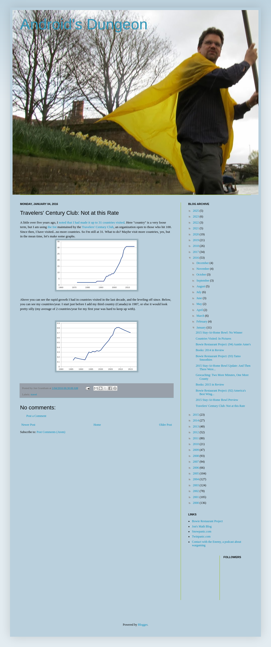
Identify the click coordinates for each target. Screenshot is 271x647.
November (203, 269)
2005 (196, 473)
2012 (196, 432)
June (199, 298)
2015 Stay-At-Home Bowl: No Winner (219, 332)
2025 (196, 210)
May (199, 304)
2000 (196, 503)
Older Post (165, 424)
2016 (196, 257)
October (201, 274)
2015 (196, 414)
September (203, 280)
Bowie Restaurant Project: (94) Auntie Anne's (223, 344)
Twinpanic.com (201, 536)
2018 (196, 246)
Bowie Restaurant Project (207, 521)
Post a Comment (36, 416)
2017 (196, 252)
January (201, 327)
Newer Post (28, 424)
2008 (196, 456)
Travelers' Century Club (97, 227)
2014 (196, 420)
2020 (196, 234)
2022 (196, 222)
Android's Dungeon (84, 24)
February (202, 321)
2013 (196, 426)
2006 (196, 467)
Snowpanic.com (201, 531)
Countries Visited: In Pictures (213, 338)
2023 (196, 216)
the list (52, 227)
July (199, 292)
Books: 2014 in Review (210, 350)
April (200, 310)
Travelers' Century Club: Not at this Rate (220, 406)
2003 (196, 485)
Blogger (143, 624)
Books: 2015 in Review (210, 384)
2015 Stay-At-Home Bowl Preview (217, 400)
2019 (196, 240)
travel (34, 394)
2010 (196, 444)
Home (97, 424)
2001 (196, 497)
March (200, 315)
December (203, 263)
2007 (196, 461)
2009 (196, 450)
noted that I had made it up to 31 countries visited (92, 222)
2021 (196, 228)
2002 (196, 491)
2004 (196, 479)
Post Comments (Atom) (51, 432)
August (201, 286)
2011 (196, 438)
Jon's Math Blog (202, 526)
